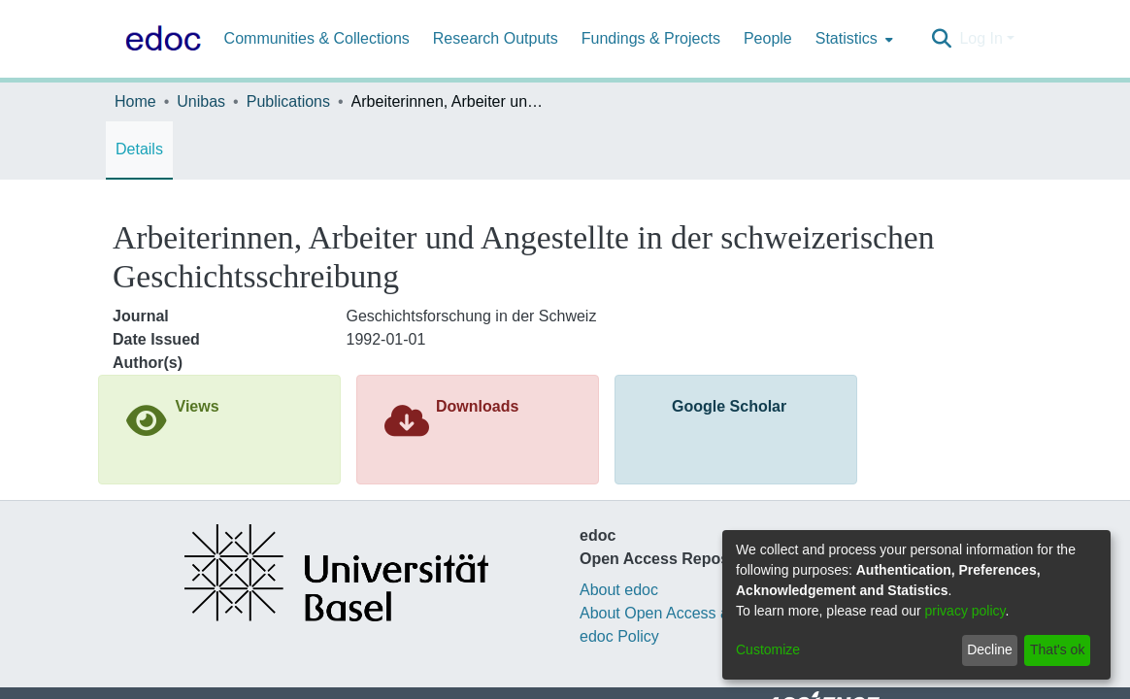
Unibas (201, 101)
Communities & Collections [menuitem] (317, 38)
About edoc (619, 590)
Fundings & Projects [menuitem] (651, 38)
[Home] (159, 38)
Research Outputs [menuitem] (495, 38)
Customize (768, 649)
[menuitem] (852, 39)
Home (135, 101)
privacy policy (965, 610)
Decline (990, 649)
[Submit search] (941, 38)
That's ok (1057, 649)
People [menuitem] (768, 38)
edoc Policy (619, 636)
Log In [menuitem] (980, 38)
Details (139, 149)
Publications (288, 101)
